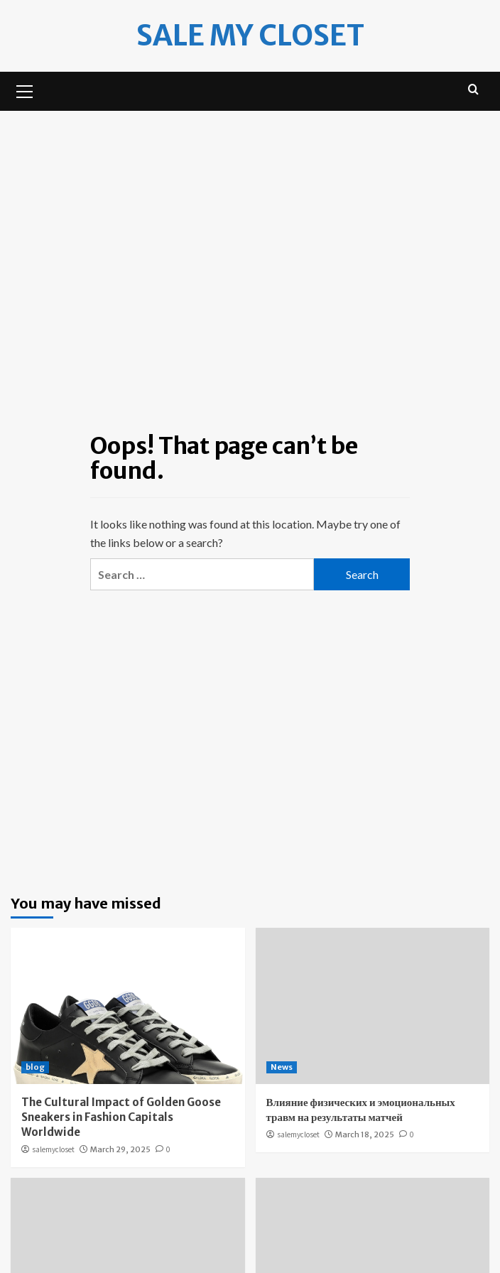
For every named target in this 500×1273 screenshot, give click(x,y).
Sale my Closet (250, 35)
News (282, 1067)
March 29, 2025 (120, 1149)
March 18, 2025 (364, 1134)
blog (35, 1067)
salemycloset (53, 1149)
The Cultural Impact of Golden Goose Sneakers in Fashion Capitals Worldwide (121, 1117)
